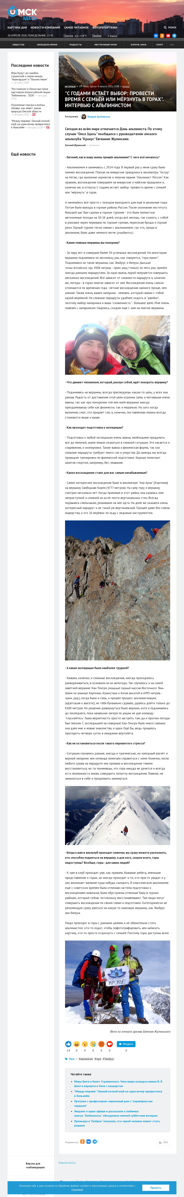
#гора (98, 1059)
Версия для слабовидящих (35, 1165)
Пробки (96, 35)
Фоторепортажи (104, 27)
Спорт (159, 44)
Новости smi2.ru (67, 1162)
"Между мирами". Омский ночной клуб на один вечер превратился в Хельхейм (30, 124)
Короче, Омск (138, 44)
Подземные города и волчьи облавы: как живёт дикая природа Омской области (28, 108)
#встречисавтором (106, 44)
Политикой (77, 1189)
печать (125, 86)
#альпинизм (86, 1059)
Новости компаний (45, 27)
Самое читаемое (76, 27)
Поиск (170, 27)
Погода (68, 35)
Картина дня (17, 27)
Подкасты (76, 44)
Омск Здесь (22, 12)
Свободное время (47, 44)
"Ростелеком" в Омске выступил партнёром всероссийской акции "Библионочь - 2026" (30, 92)
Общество (18, 44)
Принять (155, 1187)
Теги (71, 1059)
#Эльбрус (108, 1059)
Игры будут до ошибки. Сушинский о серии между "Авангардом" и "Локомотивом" (29, 76)
